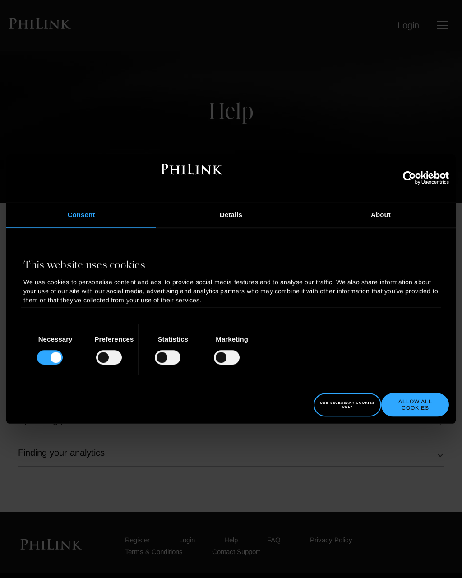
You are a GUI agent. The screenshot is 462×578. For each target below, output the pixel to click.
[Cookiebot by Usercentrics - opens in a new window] (409, 178)
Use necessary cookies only (347, 405)
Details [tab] (231, 214)
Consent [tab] (81, 214)
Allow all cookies (415, 404)
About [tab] (381, 214)
